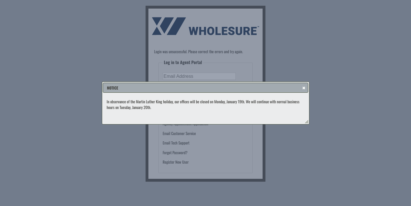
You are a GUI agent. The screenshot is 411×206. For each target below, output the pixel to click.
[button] (304, 88)
